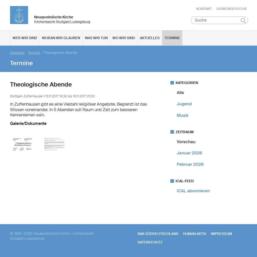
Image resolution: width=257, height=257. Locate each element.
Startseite (17, 53)
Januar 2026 (189, 153)
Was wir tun (96, 38)
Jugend (184, 104)
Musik (182, 115)
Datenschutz (150, 242)
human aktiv (194, 233)
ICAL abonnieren (193, 191)
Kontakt (204, 9)
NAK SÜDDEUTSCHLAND (158, 233)
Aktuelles (150, 38)
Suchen (243, 21)
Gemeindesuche (231, 9)
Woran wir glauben (61, 38)
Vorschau (186, 141)
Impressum (221, 233)
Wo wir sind (123, 38)
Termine (172, 38)
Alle (180, 92)
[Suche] (219, 20)
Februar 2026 (190, 164)
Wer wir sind (25, 38)
